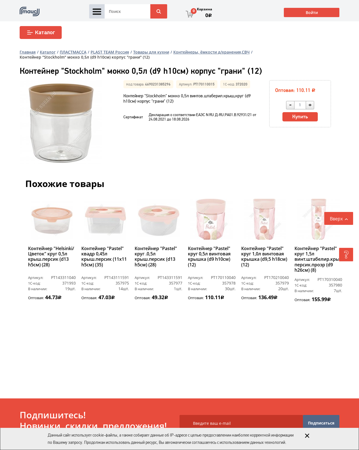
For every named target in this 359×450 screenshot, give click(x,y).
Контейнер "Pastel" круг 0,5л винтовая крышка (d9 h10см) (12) (209, 257)
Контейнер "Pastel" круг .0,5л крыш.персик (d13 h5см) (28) (156, 257)
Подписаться (321, 423)
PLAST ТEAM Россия (110, 52)
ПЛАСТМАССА (73, 52)
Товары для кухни (151, 52)
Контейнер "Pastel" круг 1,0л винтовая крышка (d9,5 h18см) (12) (264, 257)
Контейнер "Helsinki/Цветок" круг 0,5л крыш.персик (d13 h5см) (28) (51, 257)
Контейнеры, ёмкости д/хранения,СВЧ (211, 52)
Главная (28, 52)
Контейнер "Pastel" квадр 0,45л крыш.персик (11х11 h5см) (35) (104, 257)
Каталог (41, 32)
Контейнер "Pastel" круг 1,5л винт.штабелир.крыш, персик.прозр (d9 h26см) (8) (318, 259)
